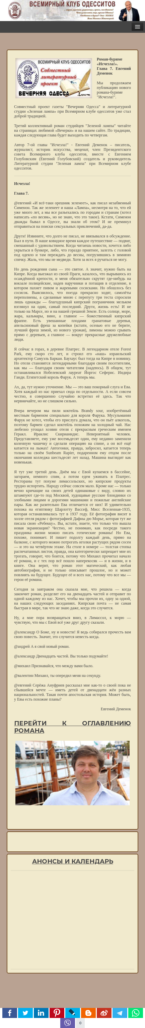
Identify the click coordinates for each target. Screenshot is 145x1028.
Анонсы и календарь (72, 861)
